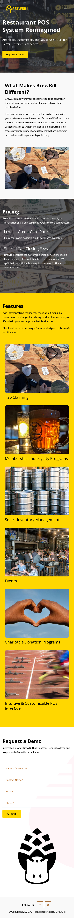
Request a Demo (15, 54)
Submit (11, 814)
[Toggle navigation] (65, 9)
